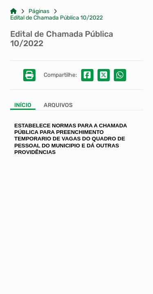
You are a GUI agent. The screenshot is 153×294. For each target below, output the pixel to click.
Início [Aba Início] (22, 105)
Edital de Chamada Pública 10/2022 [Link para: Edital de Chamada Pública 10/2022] (56, 18)
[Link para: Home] (13, 11)
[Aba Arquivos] (58, 106)
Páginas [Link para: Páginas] (39, 11)
